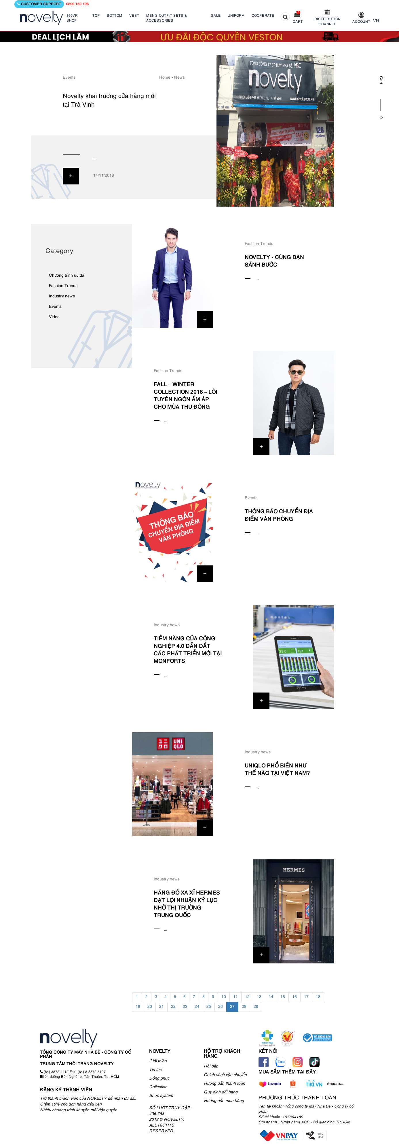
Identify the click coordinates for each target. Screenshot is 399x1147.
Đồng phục (159, 1078)
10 (223, 997)
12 (247, 997)
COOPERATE (263, 15)
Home (164, 78)
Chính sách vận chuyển (225, 1075)
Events (69, 78)
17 (306, 997)
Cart (298, 21)
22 (173, 1007)
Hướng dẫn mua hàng (224, 1101)
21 (161, 1007)
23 (185, 1007)
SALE (216, 15)
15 (282, 997)
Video (54, 317)
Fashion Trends (63, 286)
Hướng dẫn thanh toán (224, 1084)
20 (149, 1007)
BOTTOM (114, 15)
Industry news (62, 296)
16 (294, 997)
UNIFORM (236, 15)
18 (318, 997)
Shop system (161, 1096)
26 (220, 1007)
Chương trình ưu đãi (67, 276)
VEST (134, 15)
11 (235, 997)
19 (138, 1007)
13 (259, 997)
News (179, 78)
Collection (158, 1087)
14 (271, 997)
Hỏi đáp (211, 1066)
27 (232, 1007)
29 (256, 1007)
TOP (96, 15)
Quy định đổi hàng (221, 1092)
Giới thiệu (158, 1061)
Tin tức (155, 1070)
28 (244, 1007)
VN (376, 21)
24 (197, 1007)
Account (361, 21)
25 (208, 1007)
